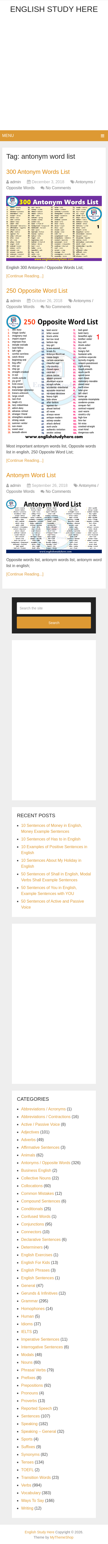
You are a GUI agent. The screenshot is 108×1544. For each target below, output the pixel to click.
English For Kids (35, 1262)
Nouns (26, 1362)
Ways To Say (32, 1500)
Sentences (30, 1416)
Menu (8, 135)
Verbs (26, 1485)
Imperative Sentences (40, 1339)
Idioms (27, 1324)
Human (27, 1316)
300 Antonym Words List (38, 171)
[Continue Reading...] (24, 276)
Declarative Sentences (41, 1239)
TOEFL (27, 1469)
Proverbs (29, 1400)
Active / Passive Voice (40, 1124)
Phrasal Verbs (33, 1370)
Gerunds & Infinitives (39, 1293)
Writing (27, 1508)
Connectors (31, 1232)
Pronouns (29, 1393)
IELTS (26, 1331)
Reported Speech (36, 1408)
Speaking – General (38, 1431)
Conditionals (32, 1208)
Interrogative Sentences (42, 1347)
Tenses (27, 1462)
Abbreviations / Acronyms (43, 1109)
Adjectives (30, 1132)
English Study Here (54, 9)
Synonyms (30, 1454)
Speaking (29, 1423)
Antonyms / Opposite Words (45, 1162)
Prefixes (28, 1377)
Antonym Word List (31, 474)
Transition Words (36, 1477)
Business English (36, 1170)
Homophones (32, 1308)
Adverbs (28, 1139)
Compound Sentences (40, 1201)
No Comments (58, 187)
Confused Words (35, 1216)
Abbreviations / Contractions (45, 1116)
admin (15, 182)
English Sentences (37, 1278)
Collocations (32, 1185)
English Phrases (35, 1270)
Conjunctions (32, 1224)
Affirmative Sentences (40, 1147)
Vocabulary (31, 1493)
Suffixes (28, 1446)
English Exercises (36, 1255)
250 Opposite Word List (37, 290)
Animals (28, 1155)
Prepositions (32, 1385)
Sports (26, 1439)
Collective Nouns (36, 1178)
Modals (27, 1354)
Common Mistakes (37, 1193)
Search (53, 622)
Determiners (32, 1247)
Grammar (29, 1301)
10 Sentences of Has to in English (50, 839)
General (28, 1285)
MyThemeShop (61, 1537)
